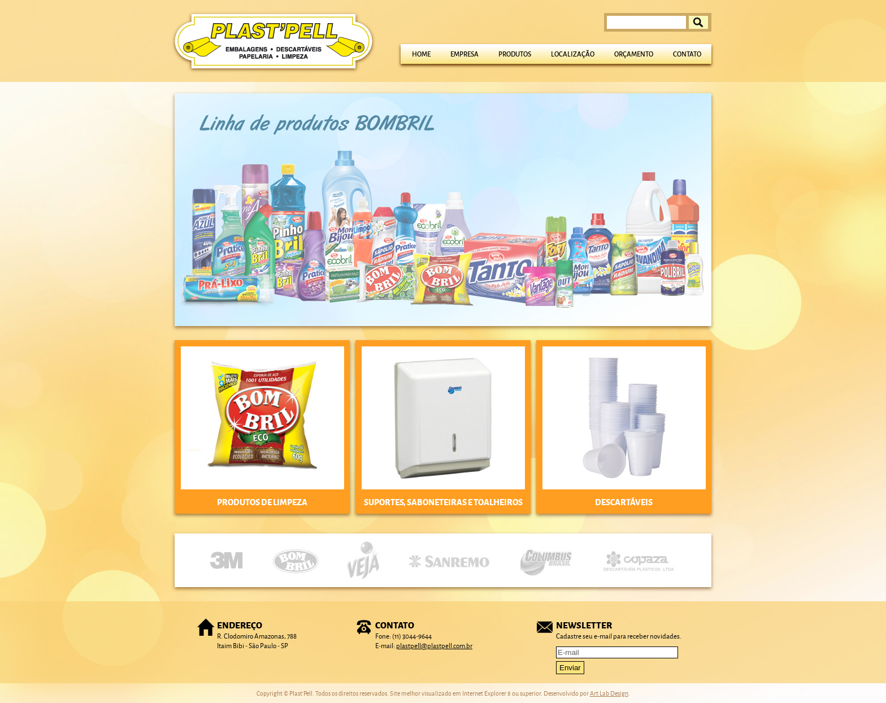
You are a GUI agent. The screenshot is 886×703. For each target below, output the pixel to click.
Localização (572, 54)
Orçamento (633, 54)
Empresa (464, 54)
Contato (687, 54)
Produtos (514, 54)
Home (421, 54)
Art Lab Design (609, 693)
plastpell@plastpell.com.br (434, 645)
